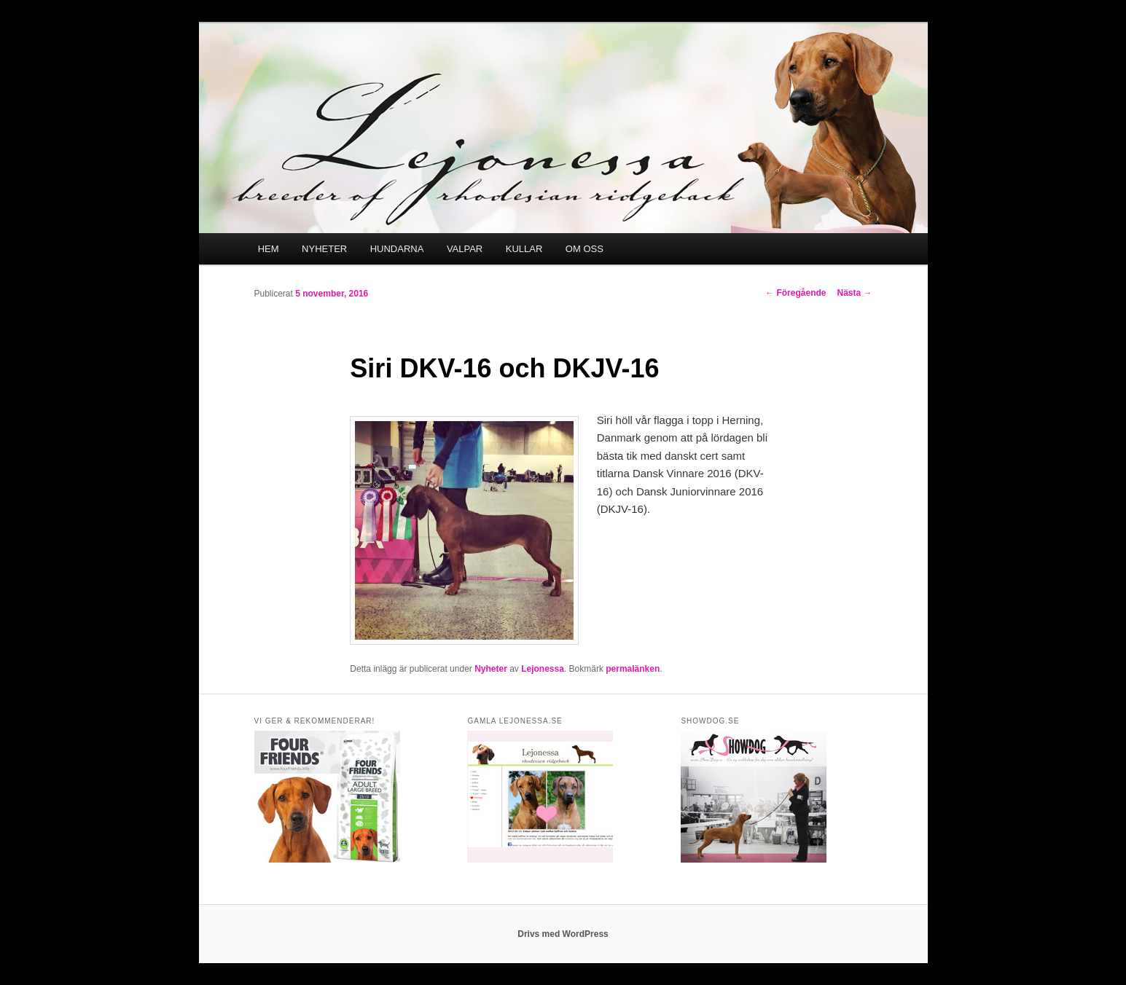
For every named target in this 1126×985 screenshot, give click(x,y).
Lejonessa (542, 669)
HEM (268, 248)
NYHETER (324, 248)
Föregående (795, 293)
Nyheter (490, 669)
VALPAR (464, 248)
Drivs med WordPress (563, 934)
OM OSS (584, 248)
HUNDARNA (397, 248)
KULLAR (524, 248)
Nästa (854, 293)
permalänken (633, 669)
